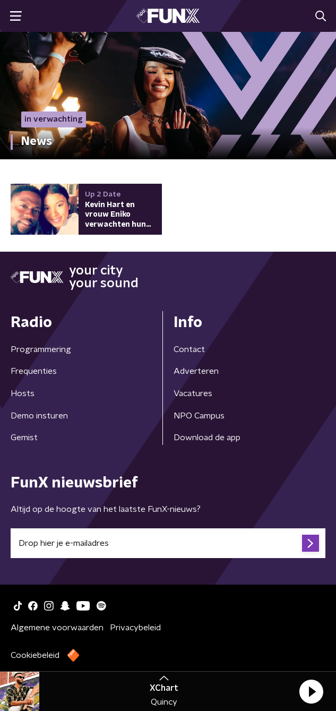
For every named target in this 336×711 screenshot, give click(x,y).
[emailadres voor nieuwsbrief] (168, 543)
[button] (311, 691)
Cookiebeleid (35, 655)
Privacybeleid (135, 627)
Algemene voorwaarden (57, 627)
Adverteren (196, 371)
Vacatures (193, 393)
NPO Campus (199, 416)
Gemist (24, 437)
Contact (189, 349)
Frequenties (34, 371)
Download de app (207, 437)
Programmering (41, 349)
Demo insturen (39, 416)
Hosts (23, 393)
